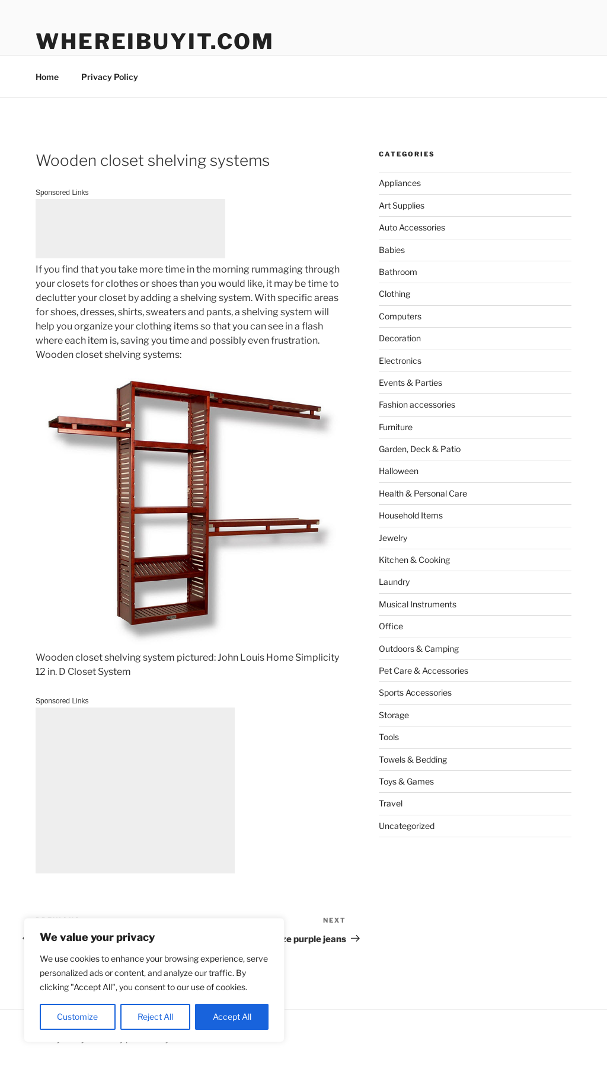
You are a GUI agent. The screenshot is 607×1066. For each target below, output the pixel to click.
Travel (390, 803)
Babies (392, 250)
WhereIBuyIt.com (155, 41)
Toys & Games (406, 781)
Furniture (396, 427)
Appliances (400, 183)
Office (391, 626)
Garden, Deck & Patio (420, 449)
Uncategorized (407, 826)
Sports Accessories (415, 692)
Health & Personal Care (423, 493)
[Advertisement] (130, 228)
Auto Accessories (412, 227)
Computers (400, 316)
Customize (77, 1016)
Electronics (400, 361)
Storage (394, 715)
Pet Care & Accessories (423, 670)
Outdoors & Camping (419, 649)
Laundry (394, 582)
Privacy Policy (109, 77)
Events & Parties (410, 382)
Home (47, 77)
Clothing (394, 294)
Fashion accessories (417, 404)
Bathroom (398, 272)
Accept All (232, 1016)
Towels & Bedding (413, 759)
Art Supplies (401, 205)
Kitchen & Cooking (414, 560)
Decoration (400, 338)
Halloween (398, 471)
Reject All (155, 1016)
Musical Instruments (417, 604)
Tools (389, 737)
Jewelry (393, 538)
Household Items (411, 515)
